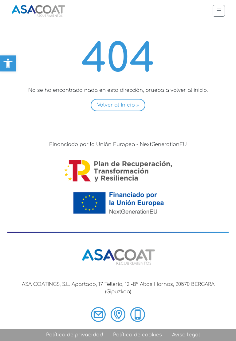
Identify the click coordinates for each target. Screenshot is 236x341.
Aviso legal (186, 335)
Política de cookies (137, 335)
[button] (8, 63)
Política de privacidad (74, 335)
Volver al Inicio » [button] (118, 105)
